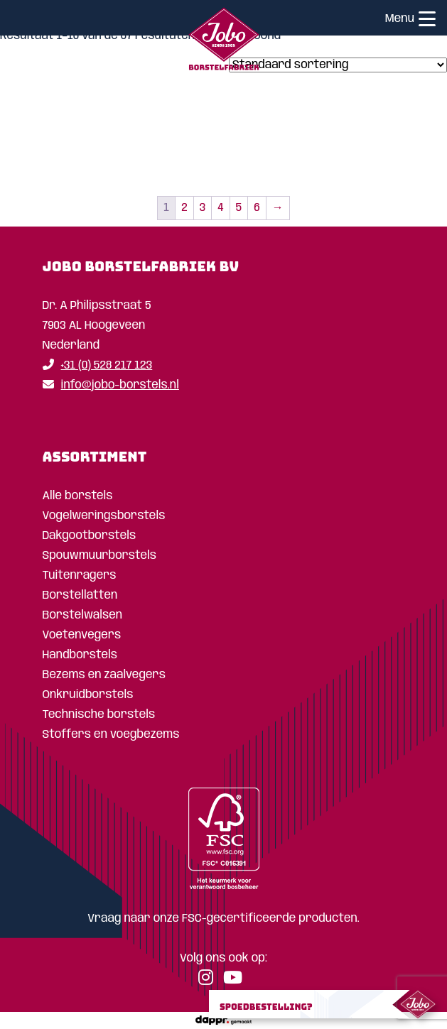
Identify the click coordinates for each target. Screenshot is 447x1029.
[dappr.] (223, 1020)
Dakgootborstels (89, 536)
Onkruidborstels (88, 695)
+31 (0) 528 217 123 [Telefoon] (98, 365)
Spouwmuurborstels (100, 556)
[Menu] (427, 21)
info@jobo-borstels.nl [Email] (111, 385)
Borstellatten (80, 595)
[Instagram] (209, 980)
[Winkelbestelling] (338, 65)
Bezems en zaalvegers (104, 675)
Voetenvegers (82, 635)
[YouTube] (236, 980)
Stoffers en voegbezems (111, 735)
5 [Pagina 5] (239, 208)
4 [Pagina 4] (220, 208)
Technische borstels (99, 715)
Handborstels (80, 655)
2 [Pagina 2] (184, 208)
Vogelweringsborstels (104, 516)
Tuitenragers (80, 576)
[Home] (223, 41)
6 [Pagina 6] (256, 208)
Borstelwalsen (83, 615)
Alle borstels (78, 496)
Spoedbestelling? (266, 1007)
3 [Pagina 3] (203, 208)
